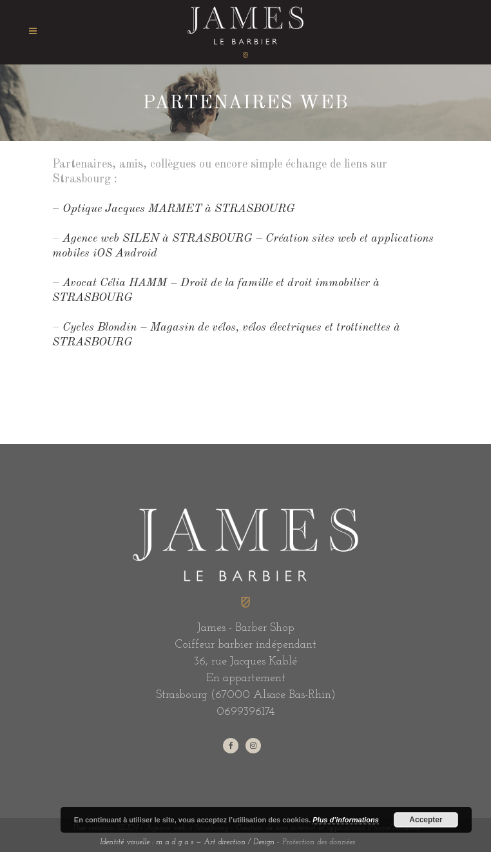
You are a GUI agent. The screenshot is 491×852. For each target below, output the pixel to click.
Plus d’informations (346, 820)
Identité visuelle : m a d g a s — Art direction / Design (187, 842)
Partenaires (375, 842)
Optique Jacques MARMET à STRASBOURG (178, 209)
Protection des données (318, 842)
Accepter (425, 819)
